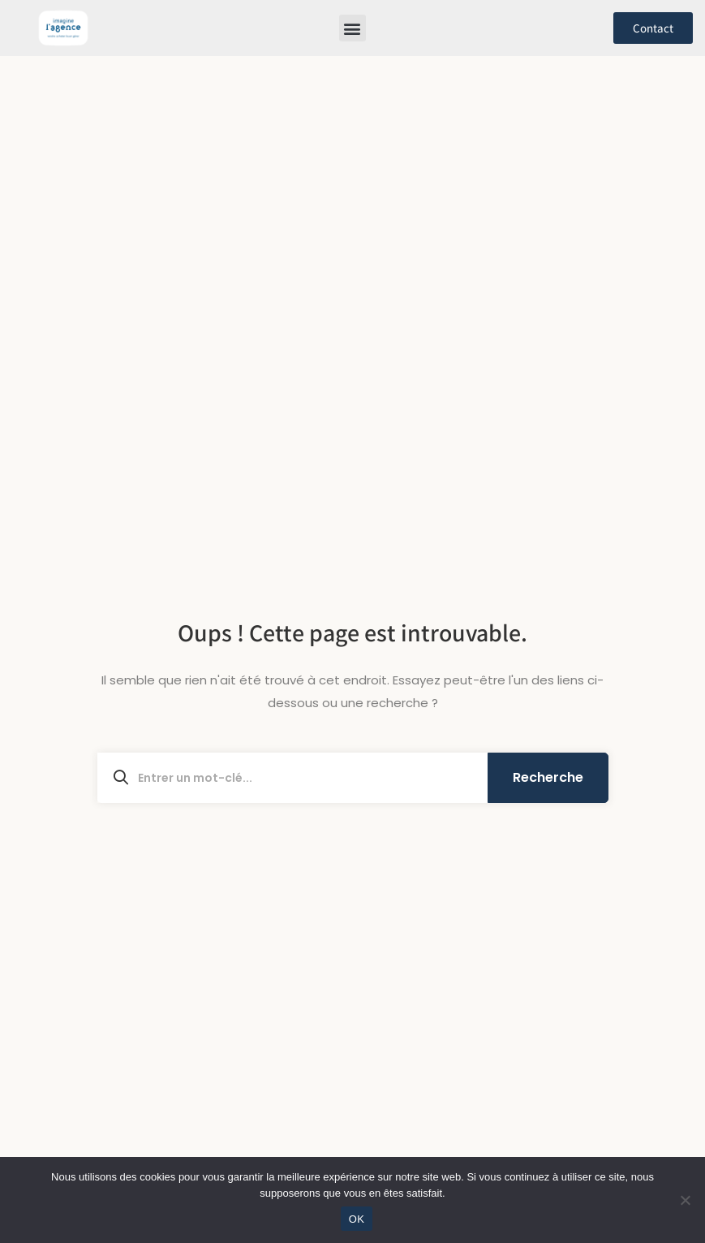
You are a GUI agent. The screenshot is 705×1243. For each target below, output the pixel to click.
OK (356, 1219)
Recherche (548, 777)
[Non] (685, 1200)
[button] (352, 28)
